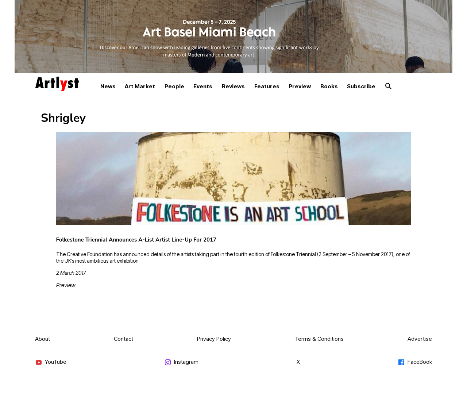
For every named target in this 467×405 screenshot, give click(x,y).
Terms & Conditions (319, 338)
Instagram (181, 362)
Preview (300, 86)
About (42, 338)
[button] (388, 86)
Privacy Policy (214, 338)
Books (329, 86)
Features (266, 86)
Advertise (420, 338)
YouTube (50, 362)
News (108, 86)
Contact (123, 338)
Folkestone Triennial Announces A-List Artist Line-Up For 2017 (136, 239)
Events (202, 86)
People (174, 86)
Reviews (233, 86)
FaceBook (415, 362)
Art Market (140, 86)
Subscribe (361, 86)
